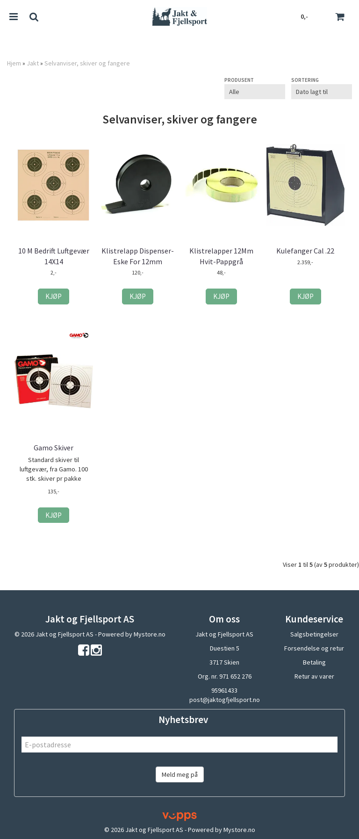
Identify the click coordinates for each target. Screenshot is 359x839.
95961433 (224, 690)
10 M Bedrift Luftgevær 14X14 (53, 256)
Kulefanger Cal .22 (305, 250)
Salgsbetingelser (314, 634)
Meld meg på (180, 774)
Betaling (314, 662)
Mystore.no (149, 634)
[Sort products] (321, 91)
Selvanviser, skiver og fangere (87, 63)
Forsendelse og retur (314, 648)
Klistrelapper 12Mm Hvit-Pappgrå (221, 256)
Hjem (14, 63)
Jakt (33, 63)
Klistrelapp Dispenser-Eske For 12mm (137, 256)
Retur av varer (314, 676)
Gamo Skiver (53, 447)
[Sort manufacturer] (254, 91)
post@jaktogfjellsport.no (224, 699)
